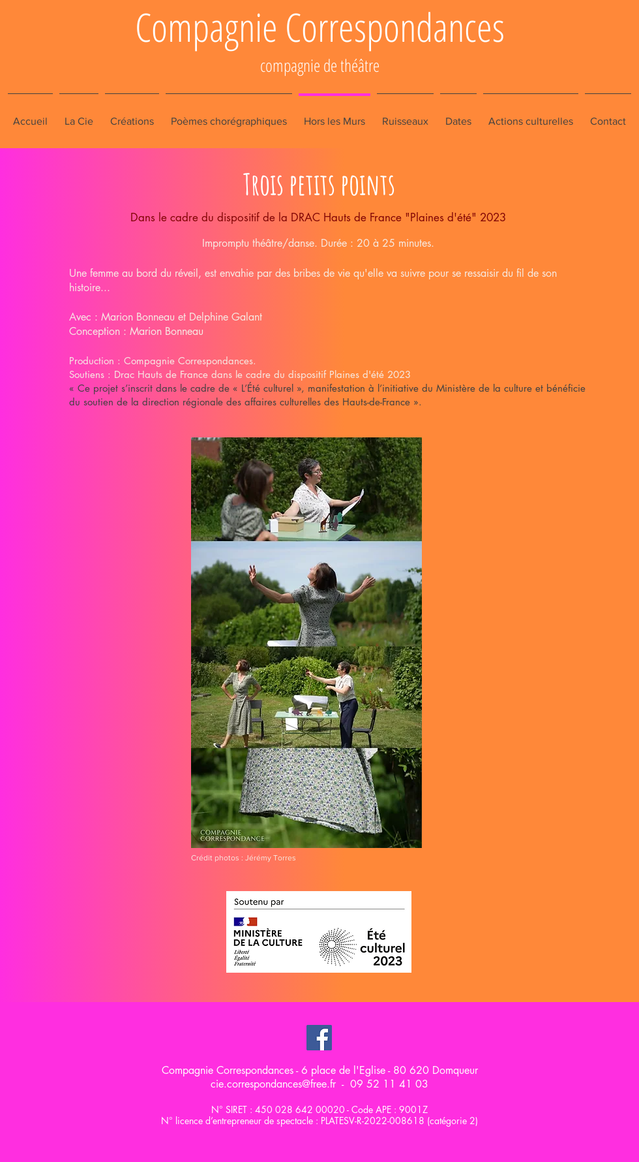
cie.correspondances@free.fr (273, 1084)
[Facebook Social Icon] (319, 1037)
